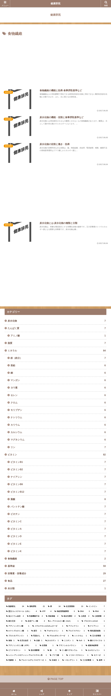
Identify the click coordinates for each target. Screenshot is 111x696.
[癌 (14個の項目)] (54, 606)
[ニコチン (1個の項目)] (68, 641)
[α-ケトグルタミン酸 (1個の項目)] (17, 631)
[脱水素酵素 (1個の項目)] (36, 650)
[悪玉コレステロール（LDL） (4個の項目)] (21, 611)
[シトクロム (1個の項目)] (79, 636)
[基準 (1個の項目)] (100, 660)
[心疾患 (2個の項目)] (83, 616)
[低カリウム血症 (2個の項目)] (15, 616)
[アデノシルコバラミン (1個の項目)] (69, 646)
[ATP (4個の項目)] (46, 611)
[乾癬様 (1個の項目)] (11, 660)
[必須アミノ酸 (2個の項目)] (35, 621)
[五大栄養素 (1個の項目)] (97, 636)
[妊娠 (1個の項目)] (38, 641)
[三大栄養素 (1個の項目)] (87, 660)
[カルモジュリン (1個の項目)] (95, 650)
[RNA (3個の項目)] (99, 611)
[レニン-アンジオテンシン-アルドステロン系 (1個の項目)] (26, 655)
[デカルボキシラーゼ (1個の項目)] (58, 636)
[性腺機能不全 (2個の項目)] (35, 616)
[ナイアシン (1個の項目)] (96, 626)
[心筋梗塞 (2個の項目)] (98, 616)
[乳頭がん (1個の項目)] (37, 636)
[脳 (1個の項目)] (52, 650)
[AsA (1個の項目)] (80, 641)
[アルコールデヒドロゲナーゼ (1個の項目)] (33, 660)
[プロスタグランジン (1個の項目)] (17, 636)
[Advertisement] (55, 61)
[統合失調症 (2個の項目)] (68, 616)
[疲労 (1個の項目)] (36, 631)
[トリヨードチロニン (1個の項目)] (77, 655)
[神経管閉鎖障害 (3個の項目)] (64, 611)
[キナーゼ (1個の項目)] (98, 655)
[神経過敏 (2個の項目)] (52, 616)
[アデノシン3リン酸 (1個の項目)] (17, 626)
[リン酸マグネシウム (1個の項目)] (71, 650)
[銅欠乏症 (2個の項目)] (14, 621)
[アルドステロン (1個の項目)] (75, 631)
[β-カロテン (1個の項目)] (52, 641)
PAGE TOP (55, 679)
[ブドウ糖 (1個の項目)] (56, 655)
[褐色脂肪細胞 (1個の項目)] (96, 631)
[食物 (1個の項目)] (10, 641)
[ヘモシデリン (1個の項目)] (69, 660)
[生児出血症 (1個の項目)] (24, 641)
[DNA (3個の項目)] (84, 611)
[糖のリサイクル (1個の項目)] (96, 641)
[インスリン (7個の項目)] (95, 606)
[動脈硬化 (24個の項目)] (15, 606)
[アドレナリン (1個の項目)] (75, 626)
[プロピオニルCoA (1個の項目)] (93, 621)
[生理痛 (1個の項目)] (46, 646)
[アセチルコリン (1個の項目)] (53, 631)
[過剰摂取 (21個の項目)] (36, 606)
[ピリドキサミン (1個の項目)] (16, 650)
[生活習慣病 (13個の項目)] (73, 606)
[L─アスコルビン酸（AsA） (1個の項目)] (63, 621)
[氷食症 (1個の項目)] (54, 660)
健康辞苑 (55, 3)
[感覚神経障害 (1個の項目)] (95, 646)
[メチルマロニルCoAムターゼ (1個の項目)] (47, 626)
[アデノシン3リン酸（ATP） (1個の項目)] (21, 646)
